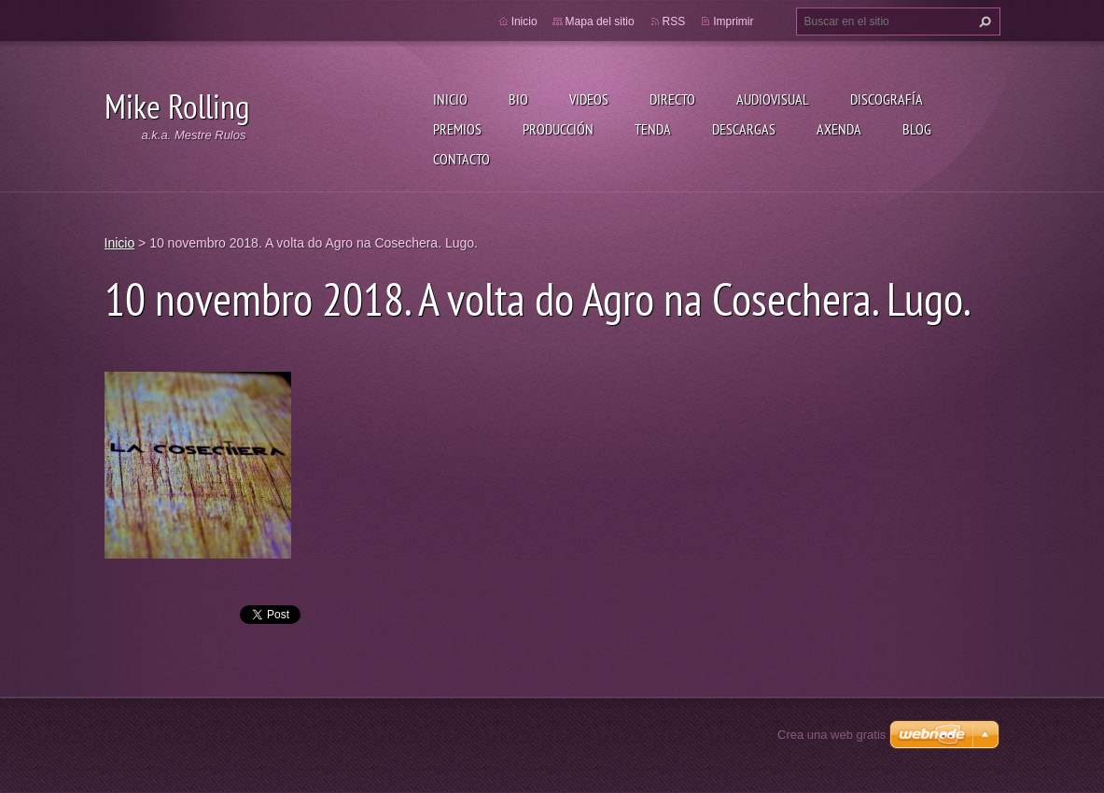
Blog (916, 129)
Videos (588, 99)
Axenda (839, 129)
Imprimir (733, 21)
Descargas (744, 129)
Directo (672, 99)
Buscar (983, 21)
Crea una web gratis (831, 735)
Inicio (450, 99)
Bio (518, 99)
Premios (457, 129)
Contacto (461, 158)
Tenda (653, 129)
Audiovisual (772, 99)
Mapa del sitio (600, 21)
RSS (674, 21)
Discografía (886, 99)
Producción (558, 129)
